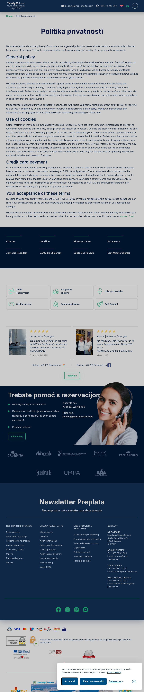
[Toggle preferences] (116, 681)
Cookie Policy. (114, 672)
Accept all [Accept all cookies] (70, 681)
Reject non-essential (93, 681)
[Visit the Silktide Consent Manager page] (133, 681)
